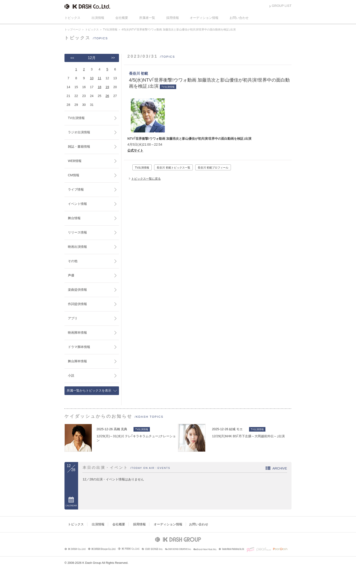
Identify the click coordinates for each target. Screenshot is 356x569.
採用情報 (172, 18)
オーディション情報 (204, 18)
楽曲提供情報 (77, 289)
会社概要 (121, 18)
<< (72, 58)
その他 (72, 261)
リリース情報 (77, 232)
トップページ (72, 29)
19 (107, 87)
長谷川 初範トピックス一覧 (173, 167)
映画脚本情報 (77, 332)
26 (107, 96)
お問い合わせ (239, 18)
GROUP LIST (282, 5)
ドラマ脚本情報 (79, 347)
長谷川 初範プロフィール (213, 167)
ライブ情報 (76, 189)
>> (113, 58)
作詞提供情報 (77, 304)
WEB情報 (75, 161)
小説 (71, 375)
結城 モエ (236, 429)
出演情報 (97, 18)
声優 (71, 275)
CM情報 (73, 175)
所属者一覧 (147, 18)
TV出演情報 (110, 29)
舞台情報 (74, 218)
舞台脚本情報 (77, 361)
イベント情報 (77, 204)
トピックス (72, 18)
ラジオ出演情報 (79, 132)
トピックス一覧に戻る (146, 178)
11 (99, 78)
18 (99, 87)
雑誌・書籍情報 (79, 146)
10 (92, 78)
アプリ (72, 318)
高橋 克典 (120, 429)
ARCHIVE (279, 468)
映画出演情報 (77, 246)
